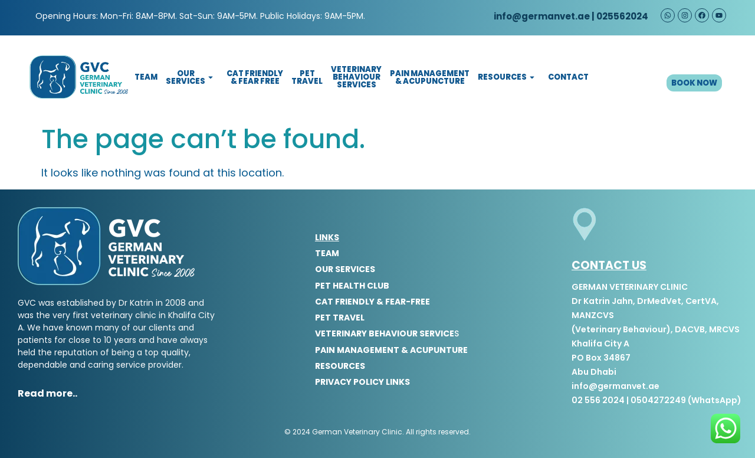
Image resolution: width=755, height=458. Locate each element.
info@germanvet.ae (541, 16)
